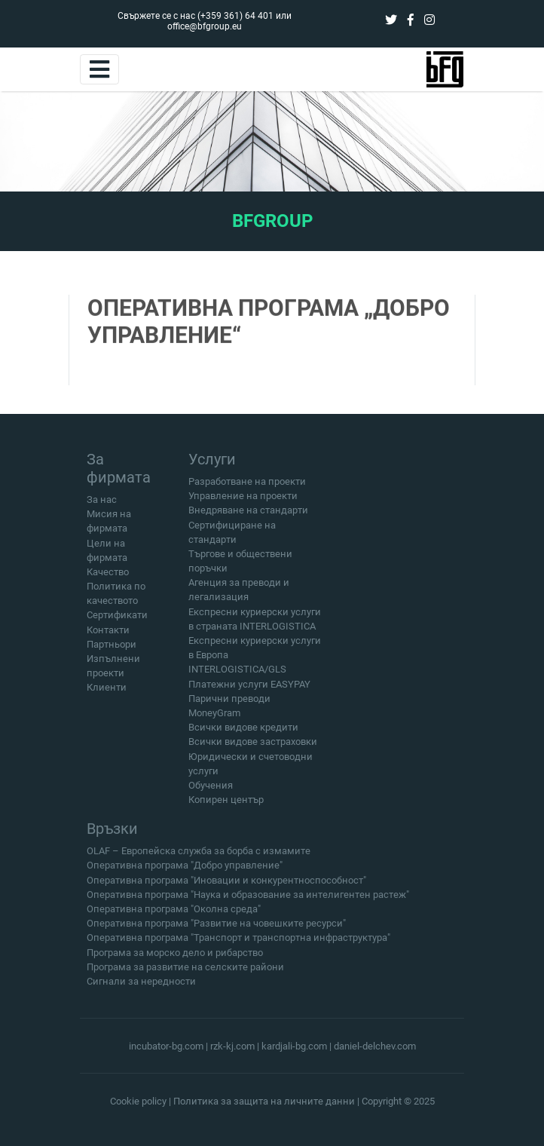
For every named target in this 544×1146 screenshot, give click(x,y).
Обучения (210, 785)
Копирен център (226, 799)
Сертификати (117, 614)
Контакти (108, 630)
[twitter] (391, 20)
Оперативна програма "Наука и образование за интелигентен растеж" (248, 899)
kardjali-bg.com (294, 1046)
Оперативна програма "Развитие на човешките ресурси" (216, 928)
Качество (108, 572)
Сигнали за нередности (141, 986)
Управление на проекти (243, 495)
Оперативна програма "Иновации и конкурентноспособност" (226, 884)
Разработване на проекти (247, 481)
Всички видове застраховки (252, 741)
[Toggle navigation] (99, 69)
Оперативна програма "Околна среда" (174, 914)
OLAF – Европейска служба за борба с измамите (198, 856)
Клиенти (107, 687)
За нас (102, 499)
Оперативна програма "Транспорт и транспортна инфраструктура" (238, 942)
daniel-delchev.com (375, 1046)
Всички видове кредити (243, 727)
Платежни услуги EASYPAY (249, 684)
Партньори (111, 644)
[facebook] (411, 20)
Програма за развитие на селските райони (185, 971)
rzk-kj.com (232, 1046)
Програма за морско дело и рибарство (175, 957)
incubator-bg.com (166, 1046)
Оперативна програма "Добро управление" (185, 870)
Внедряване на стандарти (248, 510)
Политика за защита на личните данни (264, 1101)
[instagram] (429, 20)
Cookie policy (138, 1101)
